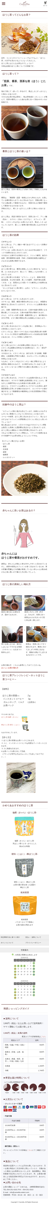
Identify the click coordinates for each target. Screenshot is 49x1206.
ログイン (38, 3)
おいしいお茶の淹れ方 (9, 668)
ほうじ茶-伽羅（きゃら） (10, 717)
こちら (43, 1036)
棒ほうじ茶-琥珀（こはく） (11, 725)
